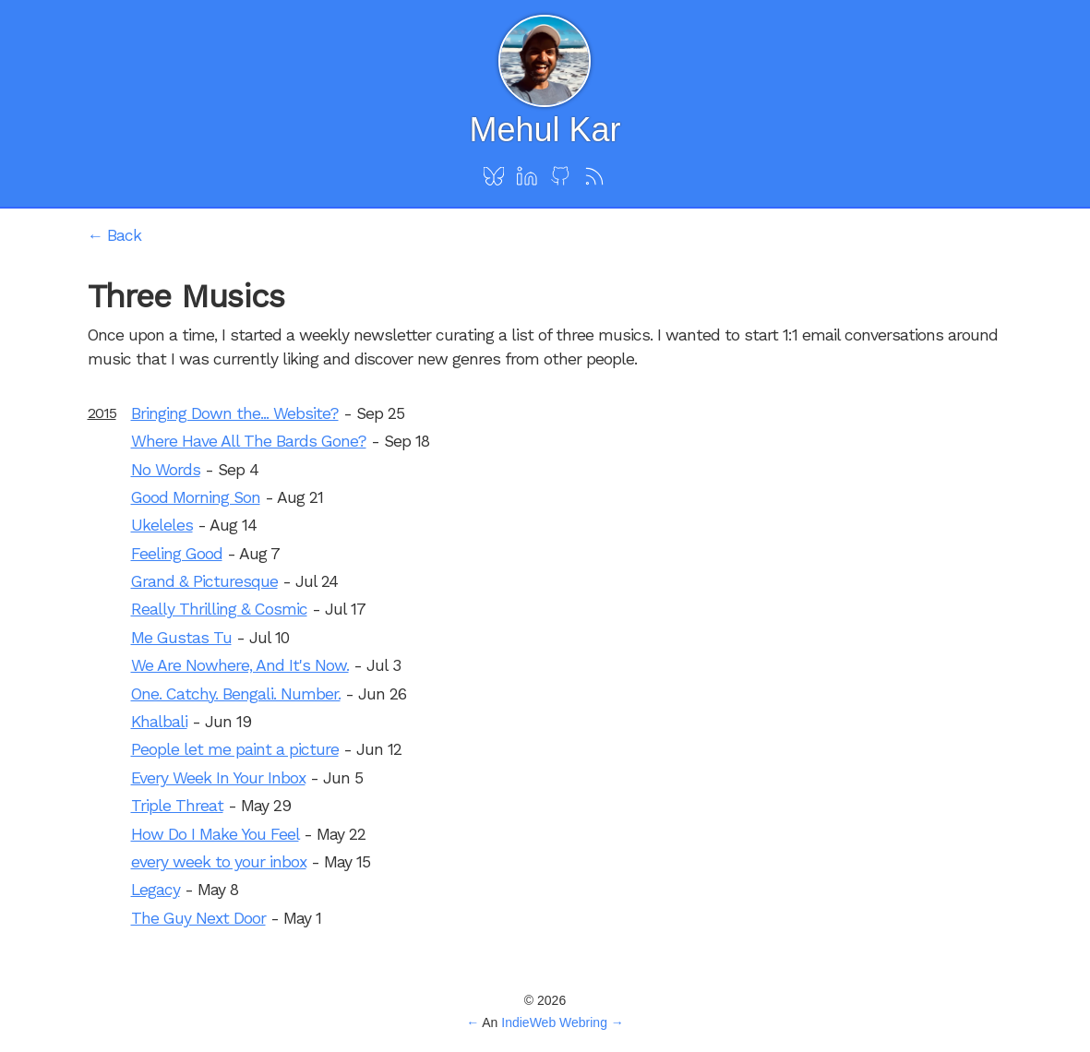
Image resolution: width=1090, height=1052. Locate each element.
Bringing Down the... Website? (235, 413)
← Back (115, 235)
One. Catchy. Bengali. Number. (236, 694)
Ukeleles (162, 525)
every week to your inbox (218, 862)
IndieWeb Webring (554, 1022)
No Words (165, 469)
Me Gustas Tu (181, 637)
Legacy (155, 889)
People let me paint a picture (235, 749)
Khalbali (159, 721)
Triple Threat (177, 805)
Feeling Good (176, 553)
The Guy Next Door (198, 918)
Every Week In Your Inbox (218, 778)
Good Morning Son (195, 497)
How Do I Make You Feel (215, 834)
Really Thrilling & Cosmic (219, 609)
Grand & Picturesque (204, 581)
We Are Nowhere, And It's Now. (240, 665)
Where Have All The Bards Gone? (248, 441)
